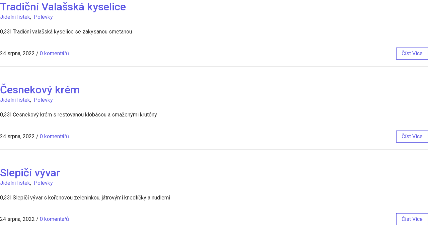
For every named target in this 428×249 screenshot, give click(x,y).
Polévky (43, 17)
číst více (412, 53)
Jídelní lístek (15, 17)
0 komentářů (54, 53)
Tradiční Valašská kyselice (63, 6)
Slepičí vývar (30, 172)
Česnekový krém (40, 89)
